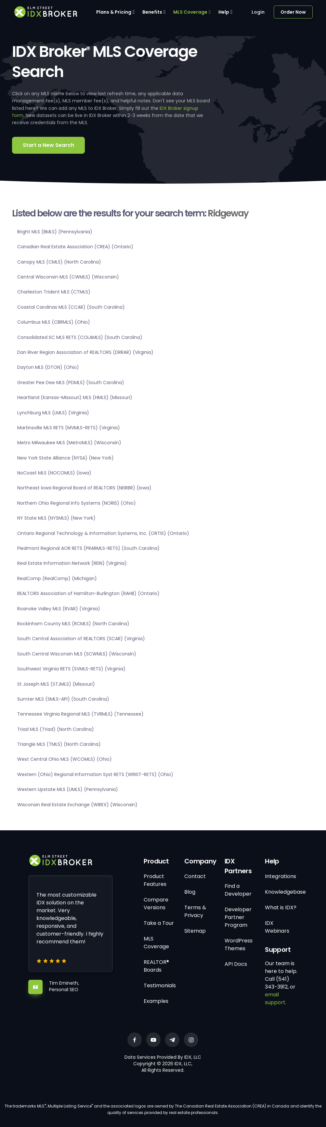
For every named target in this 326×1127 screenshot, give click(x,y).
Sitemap (195, 931)
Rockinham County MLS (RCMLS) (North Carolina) (73, 623)
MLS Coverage (190, 12)
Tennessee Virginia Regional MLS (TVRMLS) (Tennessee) (80, 714)
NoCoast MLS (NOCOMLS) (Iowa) (54, 473)
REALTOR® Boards (156, 966)
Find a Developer (238, 890)
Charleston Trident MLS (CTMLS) (53, 292)
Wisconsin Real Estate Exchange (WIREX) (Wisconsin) (77, 804)
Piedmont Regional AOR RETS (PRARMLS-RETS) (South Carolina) (88, 548)
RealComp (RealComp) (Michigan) (57, 578)
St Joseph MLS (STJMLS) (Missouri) (56, 684)
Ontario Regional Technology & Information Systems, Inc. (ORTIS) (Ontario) (103, 533)
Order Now (293, 12)
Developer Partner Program (238, 917)
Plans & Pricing (113, 12)
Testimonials (160, 985)
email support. (275, 998)
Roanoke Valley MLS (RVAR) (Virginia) (58, 608)
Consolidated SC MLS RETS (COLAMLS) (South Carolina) (79, 337)
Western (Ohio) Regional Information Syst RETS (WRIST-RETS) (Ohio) (95, 774)
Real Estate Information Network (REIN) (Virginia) (72, 563)
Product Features (155, 880)
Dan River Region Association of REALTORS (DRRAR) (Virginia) (85, 352)
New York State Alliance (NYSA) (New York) (65, 458)
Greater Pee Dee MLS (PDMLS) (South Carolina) (70, 382)
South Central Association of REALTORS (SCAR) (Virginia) (81, 638)
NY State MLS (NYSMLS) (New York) (56, 518)
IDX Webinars (277, 927)
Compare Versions (156, 903)
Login (258, 12)
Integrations (280, 876)
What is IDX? (280, 907)
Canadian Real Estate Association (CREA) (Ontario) (75, 246)
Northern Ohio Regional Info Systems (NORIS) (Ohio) (76, 503)
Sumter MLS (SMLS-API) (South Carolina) (63, 699)
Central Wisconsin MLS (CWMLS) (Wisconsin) (68, 277)
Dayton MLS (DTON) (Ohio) (48, 367)
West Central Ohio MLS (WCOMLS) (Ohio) (64, 759)
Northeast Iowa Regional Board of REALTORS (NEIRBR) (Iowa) (84, 488)
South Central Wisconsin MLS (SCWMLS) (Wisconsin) (76, 654)
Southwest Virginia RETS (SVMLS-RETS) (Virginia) (71, 669)
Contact (195, 876)
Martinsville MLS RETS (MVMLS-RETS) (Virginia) (68, 427)
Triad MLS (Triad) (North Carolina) (55, 729)
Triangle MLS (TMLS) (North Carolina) (59, 744)
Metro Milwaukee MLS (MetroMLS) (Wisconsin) (69, 442)
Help (223, 12)
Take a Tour (159, 923)
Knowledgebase (285, 892)
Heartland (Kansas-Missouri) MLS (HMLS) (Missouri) (74, 397)
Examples (156, 1001)
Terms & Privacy (195, 911)
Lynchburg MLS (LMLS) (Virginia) (53, 412)
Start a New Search (48, 145)
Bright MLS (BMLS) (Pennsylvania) (54, 231)
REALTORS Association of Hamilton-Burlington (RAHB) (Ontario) (88, 593)
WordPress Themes (239, 944)
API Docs (236, 964)
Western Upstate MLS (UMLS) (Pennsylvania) (67, 789)
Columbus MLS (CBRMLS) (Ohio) (53, 322)
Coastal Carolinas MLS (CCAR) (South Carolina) (71, 307)
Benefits (152, 12)
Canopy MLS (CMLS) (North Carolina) (59, 262)
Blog (189, 892)
